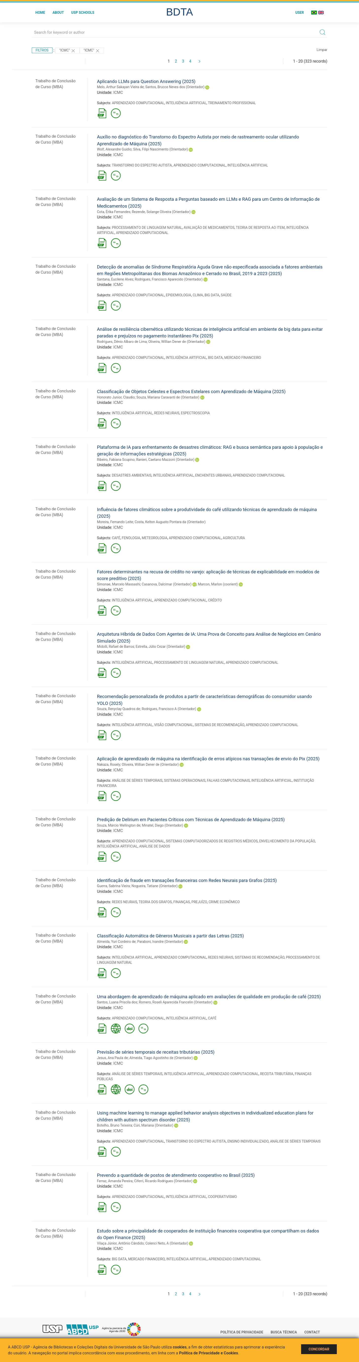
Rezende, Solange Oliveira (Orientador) (161, 212)
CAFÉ (116, 538)
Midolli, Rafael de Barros (115, 646)
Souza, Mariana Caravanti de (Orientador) (167, 397)
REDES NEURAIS (166, 413)
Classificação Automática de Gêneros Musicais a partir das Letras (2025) (170, 935)
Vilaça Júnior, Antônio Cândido (120, 1243)
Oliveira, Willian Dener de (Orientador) (176, 342)
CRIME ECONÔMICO (223, 902)
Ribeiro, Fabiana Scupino (116, 460)
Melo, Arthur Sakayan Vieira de (120, 87)
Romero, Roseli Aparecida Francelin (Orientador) (175, 1002)
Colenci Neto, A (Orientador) (166, 1243)
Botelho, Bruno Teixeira (114, 1125)
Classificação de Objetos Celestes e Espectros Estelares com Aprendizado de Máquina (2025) (191, 391)
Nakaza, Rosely (108, 764)
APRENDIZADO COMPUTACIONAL (138, 103)
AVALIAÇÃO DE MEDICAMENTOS (209, 228)
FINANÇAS (181, 902)
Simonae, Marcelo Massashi (118, 584)
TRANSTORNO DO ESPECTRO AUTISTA (142, 165)
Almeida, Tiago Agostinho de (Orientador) (161, 1058)
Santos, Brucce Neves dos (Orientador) (175, 87)
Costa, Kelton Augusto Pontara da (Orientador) (170, 522)
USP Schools (82, 13)
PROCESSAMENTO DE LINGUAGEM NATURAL (147, 228)
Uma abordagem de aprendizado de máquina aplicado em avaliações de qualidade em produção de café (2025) (209, 996)
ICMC (118, 92)
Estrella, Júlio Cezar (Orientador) (160, 646)
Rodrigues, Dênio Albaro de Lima (122, 342)
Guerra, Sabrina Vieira (113, 886)
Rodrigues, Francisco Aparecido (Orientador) (169, 279)
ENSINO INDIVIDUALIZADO (248, 1141)
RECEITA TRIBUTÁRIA (276, 1074)
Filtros (42, 50)
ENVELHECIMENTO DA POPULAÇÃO (287, 841)
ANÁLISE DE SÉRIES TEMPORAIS (137, 780)
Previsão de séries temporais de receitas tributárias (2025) (156, 1052)
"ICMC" (67, 50)
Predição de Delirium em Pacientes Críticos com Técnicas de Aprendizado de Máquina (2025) (191, 819)
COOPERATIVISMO (222, 1197)
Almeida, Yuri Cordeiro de (116, 942)
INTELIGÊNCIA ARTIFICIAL (186, 103)
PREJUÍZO (199, 902)
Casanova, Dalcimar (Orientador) (166, 584)
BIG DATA (212, 295)
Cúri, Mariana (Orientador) (153, 1125)
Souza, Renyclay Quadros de (118, 709)
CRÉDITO (215, 600)
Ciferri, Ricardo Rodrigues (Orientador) (163, 1181)
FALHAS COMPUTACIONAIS (228, 780)
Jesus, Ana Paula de (112, 1058)
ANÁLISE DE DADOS (154, 846)
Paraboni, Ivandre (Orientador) (160, 942)
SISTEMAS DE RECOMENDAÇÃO (219, 725)
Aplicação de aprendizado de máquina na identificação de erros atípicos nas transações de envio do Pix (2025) (208, 758)
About (58, 13)
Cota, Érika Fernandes (113, 212)
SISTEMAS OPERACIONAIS (184, 780)
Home (40, 13)
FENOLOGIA (131, 538)
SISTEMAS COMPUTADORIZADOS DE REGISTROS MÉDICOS (212, 841)
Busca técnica (284, 1332)
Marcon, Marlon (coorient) (218, 584)
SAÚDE (226, 295)
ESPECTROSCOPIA (195, 413)
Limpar (322, 50)
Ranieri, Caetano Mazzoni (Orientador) (165, 460)
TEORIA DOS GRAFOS (155, 902)
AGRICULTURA (234, 538)
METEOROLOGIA (154, 538)
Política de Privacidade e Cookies (208, 1353)
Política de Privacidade (241, 1332)
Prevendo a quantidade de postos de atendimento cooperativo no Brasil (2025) (176, 1175)
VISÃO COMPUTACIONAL (173, 725)
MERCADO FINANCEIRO (242, 358)
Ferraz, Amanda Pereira (115, 1181)
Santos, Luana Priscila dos (117, 1002)
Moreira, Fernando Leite (115, 522)
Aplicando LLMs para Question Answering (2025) (146, 81)
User (299, 13)
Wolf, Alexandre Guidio (114, 149)
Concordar (319, 1349)
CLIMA (198, 295)
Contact (312, 1332)
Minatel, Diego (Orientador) (162, 825)
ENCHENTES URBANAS (213, 475)
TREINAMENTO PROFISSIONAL (232, 103)
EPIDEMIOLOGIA (178, 295)
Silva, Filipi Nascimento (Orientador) (160, 149)
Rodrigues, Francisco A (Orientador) (169, 709)
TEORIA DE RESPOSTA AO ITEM (260, 228)
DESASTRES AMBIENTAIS (131, 475)
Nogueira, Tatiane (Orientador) (155, 886)
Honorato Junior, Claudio (116, 397)
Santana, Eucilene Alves (115, 279)
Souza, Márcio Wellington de (118, 825)
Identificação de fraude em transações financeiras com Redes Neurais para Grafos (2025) (187, 880)
